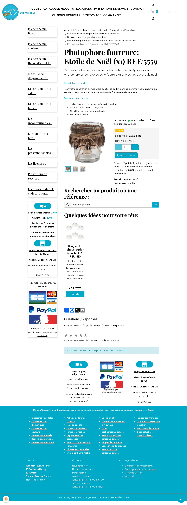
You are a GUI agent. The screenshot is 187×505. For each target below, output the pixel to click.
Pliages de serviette (112, 442)
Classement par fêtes (43, 417)
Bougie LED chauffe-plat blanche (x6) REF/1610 (75, 251)
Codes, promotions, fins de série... (142, 472)
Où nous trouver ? (66, 15)
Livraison (71, 384)
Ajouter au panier (126, 155)
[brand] (13, 12)
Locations (84, 8)
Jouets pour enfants (77, 428)
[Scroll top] (181, 499)
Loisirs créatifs (110, 417)
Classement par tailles (78, 449)
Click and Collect (134, 476)
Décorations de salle (42, 435)
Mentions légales (64, 500)
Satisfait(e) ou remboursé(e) (140, 469)
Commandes (113, 15)
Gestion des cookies (122, 500)
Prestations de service (112, 8)
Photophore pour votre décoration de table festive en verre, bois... (102, 40)
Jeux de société (75, 424)
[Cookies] (6, 499)
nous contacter (47, 339)
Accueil (35, 8)
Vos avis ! (129, 479)
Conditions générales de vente (91, 500)
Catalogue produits (59, 8)
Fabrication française (148, 417)
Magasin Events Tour (144, 371)
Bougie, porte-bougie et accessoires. (86, 37)
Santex (132, 183)
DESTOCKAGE (92, 15)
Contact (137, 8)
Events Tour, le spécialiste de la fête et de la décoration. (105, 30)
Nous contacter (80, 469)
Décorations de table (43, 438)
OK (155, 204)
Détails (75, 294)
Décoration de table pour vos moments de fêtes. (93, 33)
